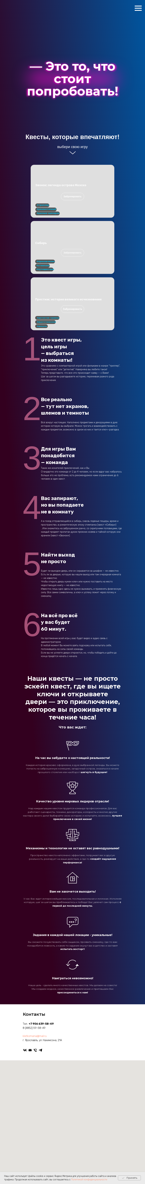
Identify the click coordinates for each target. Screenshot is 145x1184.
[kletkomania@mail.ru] (30, 1050)
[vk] (25, 1050)
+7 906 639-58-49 (41, 1023)
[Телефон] (35, 1050)
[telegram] (40, 1050)
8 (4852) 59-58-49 (34, 1027)
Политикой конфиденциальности (89, 1179)
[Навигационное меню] (138, 8)
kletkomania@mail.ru (35, 1036)
